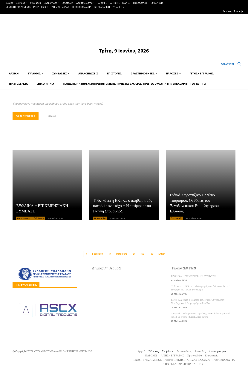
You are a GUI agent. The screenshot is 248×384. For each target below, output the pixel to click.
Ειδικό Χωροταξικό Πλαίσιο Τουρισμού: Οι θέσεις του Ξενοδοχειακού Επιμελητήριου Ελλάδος (195, 215)
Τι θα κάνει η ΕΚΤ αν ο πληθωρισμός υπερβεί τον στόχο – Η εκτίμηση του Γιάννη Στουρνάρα (123, 218)
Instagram (120, 266)
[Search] (152, 128)
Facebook (94, 266)
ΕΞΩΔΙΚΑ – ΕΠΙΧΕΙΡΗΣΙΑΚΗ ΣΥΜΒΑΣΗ (43, 220)
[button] (232, 63)
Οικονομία (100, 230)
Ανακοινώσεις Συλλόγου (30, 230)
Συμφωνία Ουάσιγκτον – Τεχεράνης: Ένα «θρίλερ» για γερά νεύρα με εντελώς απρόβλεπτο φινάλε (200, 326)
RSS (143, 266)
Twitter (165, 266)
